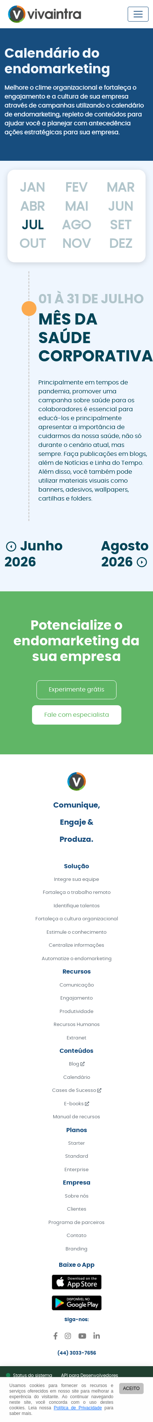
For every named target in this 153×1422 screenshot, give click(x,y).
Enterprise (76, 1169)
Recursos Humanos (77, 1024)
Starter (76, 1143)
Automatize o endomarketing (77, 958)
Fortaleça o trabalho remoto (77, 892)
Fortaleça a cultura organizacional (76, 919)
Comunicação (77, 985)
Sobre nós (77, 1196)
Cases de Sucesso (76, 1090)
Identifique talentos (77, 906)
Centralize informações (76, 945)
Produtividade (76, 1011)
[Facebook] (55, 1337)
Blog (77, 1064)
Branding (76, 1249)
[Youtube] (82, 1337)
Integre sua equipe (76, 879)
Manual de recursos (76, 1117)
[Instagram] (68, 1337)
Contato (76, 1235)
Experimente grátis (76, 690)
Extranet (76, 1038)
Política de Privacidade (78, 1407)
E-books (76, 1104)
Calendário (76, 1077)
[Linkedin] (96, 1337)
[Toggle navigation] (138, 14)
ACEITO (131, 1388)
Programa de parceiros (76, 1222)
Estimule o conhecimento (76, 932)
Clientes (76, 1209)
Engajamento (76, 998)
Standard (76, 1156)
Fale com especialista (76, 715)
